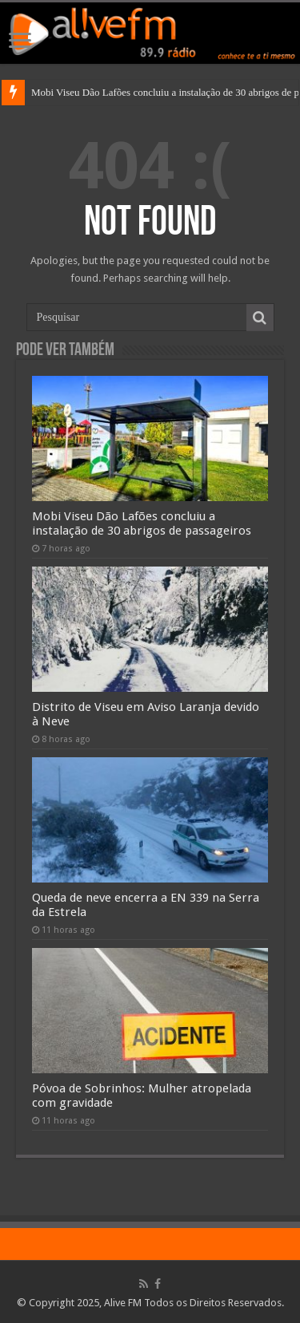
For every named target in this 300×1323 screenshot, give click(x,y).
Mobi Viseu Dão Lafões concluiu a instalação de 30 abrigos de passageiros (141, 523)
